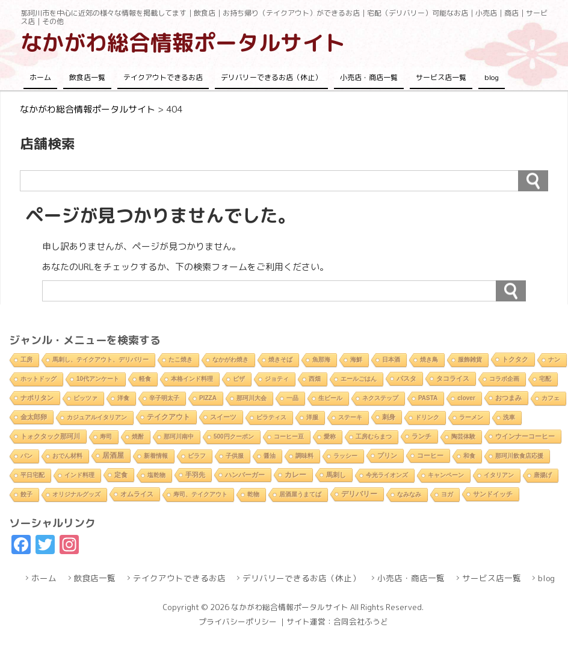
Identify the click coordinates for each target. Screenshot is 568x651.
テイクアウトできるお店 (163, 77)
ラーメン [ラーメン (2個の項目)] (471, 417)
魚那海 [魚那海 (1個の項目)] (321, 359)
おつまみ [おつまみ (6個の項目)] (508, 397)
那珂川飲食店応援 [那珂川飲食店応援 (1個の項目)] (519, 455)
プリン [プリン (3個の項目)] (387, 455)
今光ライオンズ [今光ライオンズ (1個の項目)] (387, 475)
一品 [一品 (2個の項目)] (292, 398)
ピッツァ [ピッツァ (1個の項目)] (85, 398)
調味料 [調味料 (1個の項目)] (304, 455)
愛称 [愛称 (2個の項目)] (330, 436)
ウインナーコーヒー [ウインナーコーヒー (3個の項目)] (525, 436)
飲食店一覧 (87, 77)
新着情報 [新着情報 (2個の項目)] (156, 455)
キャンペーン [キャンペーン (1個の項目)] (446, 475)
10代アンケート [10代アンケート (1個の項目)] (97, 378)
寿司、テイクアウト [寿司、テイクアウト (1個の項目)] (200, 494)
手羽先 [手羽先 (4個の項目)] (195, 474)
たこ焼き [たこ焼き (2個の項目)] (180, 359)
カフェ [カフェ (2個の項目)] (551, 398)
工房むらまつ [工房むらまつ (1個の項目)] (374, 436)
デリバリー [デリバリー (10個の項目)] (359, 494)
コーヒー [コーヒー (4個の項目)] (430, 455)
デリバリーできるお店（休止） (271, 77)
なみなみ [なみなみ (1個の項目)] (409, 494)
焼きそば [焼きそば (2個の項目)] (280, 359)
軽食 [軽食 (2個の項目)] (145, 378)
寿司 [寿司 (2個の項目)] (106, 436)
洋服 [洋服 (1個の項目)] (312, 417)
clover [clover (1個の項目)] (466, 398)
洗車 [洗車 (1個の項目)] (509, 417)
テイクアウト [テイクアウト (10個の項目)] (168, 417)
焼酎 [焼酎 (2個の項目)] (138, 436)
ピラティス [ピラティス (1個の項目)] (271, 417)
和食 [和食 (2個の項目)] (469, 455)
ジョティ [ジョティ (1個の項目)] (277, 378)
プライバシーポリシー (238, 621)
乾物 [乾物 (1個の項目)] (253, 494)
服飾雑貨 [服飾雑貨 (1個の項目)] (470, 359)
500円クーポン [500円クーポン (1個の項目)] (234, 436)
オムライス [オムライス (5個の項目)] (136, 494)
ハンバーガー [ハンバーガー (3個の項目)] (245, 474)
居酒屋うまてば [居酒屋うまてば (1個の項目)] (300, 494)
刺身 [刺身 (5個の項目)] (388, 417)
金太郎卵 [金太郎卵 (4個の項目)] (33, 417)
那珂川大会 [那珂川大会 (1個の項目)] (251, 398)
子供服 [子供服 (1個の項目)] (235, 455)
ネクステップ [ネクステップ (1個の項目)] (380, 398)
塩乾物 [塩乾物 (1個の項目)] (156, 475)
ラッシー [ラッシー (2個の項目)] (345, 455)
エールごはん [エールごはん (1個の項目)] (359, 378)
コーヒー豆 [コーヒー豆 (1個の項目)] (289, 436)
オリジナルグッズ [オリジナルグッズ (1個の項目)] (76, 494)
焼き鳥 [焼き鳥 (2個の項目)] (429, 359)
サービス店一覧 (441, 77)
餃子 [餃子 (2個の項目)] (26, 494)
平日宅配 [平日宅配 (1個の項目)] (32, 475)
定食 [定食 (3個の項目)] (121, 474)
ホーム (40, 77)
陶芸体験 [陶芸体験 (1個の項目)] (463, 436)
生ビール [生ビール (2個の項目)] (330, 398)
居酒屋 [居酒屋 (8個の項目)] (113, 455)
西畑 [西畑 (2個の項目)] (315, 378)
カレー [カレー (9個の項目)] (295, 475)
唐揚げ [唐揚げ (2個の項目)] (543, 475)
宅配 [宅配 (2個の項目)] (545, 378)
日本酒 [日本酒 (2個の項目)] (391, 359)
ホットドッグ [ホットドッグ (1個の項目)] (38, 378)
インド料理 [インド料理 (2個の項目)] (79, 475)
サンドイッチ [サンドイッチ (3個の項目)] (493, 494)
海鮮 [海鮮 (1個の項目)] (356, 359)
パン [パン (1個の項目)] (26, 455)
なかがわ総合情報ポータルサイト (182, 42)
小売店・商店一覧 (369, 77)
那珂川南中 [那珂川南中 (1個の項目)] (179, 436)
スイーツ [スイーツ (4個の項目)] (223, 417)
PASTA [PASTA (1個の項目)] (427, 398)
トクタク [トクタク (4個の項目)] (515, 359)
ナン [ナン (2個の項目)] (554, 359)
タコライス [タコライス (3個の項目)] (452, 378)
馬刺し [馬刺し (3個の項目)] (336, 474)
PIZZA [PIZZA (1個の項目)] (208, 398)
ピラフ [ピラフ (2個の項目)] (197, 455)
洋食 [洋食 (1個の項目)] (123, 398)
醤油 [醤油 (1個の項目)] (270, 455)
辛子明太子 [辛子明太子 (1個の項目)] (164, 398)
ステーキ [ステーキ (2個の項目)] (350, 417)
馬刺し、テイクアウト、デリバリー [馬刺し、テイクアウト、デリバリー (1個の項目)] (100, 359)
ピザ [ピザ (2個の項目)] (239, 378)
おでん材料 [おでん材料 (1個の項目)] (67, 455)
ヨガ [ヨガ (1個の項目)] (447, 494)
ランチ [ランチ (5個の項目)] (421, 436)
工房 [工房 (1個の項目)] (26, 359)
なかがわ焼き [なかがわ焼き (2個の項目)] (230, 359)
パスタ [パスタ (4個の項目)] (406, 378)
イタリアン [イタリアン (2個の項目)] (499, 475)
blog (491, 77)
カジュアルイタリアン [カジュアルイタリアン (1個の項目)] (97, 417)
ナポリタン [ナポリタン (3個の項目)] (37, 397)
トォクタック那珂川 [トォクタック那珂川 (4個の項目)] (50, 436)
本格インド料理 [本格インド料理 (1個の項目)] (192, 378)
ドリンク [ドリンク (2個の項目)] (427, 417)
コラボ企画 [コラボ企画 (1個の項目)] (504, 378)
